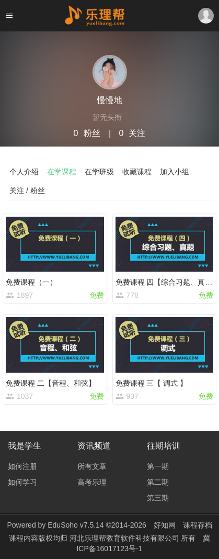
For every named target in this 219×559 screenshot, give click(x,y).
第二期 (158, 482)
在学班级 (99, 171)
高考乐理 (92, 482)
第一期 (158, 466)
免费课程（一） (31, 282)
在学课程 (61, 171)
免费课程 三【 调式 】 (152, 383)
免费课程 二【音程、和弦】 (51, 383)
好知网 (165, 525)
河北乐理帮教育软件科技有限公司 (125, 538)
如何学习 (22, 482)
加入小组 (174, 171)
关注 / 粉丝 (27, 190)
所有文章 (92, 466)
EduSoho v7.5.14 (75, 525)
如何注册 (22, 466)
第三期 (158, 498)
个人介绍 (24, 171)
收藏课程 (137, 171)
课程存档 (197, 525)
